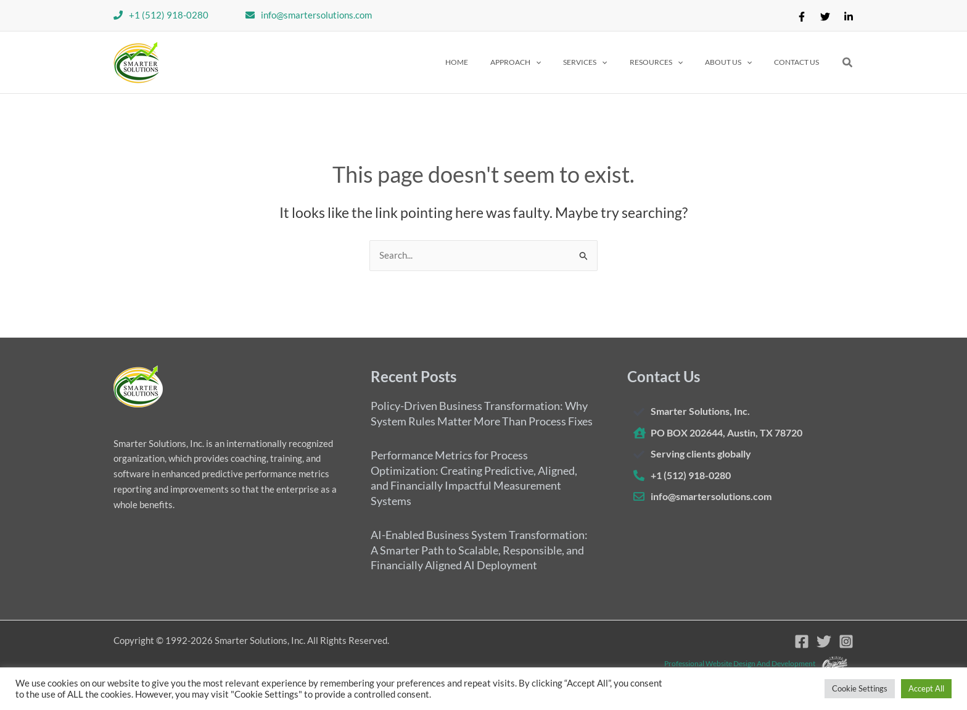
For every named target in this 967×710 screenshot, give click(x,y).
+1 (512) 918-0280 (168, 14)
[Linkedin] (849, 17)
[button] (549, 62)
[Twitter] (825, 17)
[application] (569, 62)
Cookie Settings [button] (859, 688)
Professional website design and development (739, 662)
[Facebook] (802, 17)
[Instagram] (846, 641)
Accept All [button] (926, 688)
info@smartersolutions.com (316, 14)
